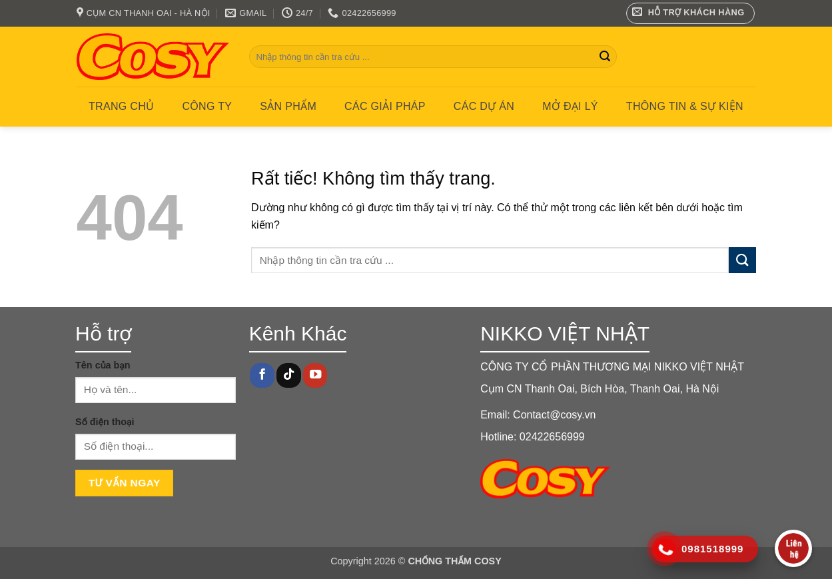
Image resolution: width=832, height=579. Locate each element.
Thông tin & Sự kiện (684, 106)
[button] (690, 13)
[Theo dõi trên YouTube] (315, 375)
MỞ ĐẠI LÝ (570, 106)
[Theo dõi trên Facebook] (262, 375)
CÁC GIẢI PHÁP (385, 106)
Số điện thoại (104, 421)
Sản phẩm (288, 106)
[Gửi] (605, 56)
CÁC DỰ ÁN (484, 106)
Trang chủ (121, 106)
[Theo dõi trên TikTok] (288, 375)
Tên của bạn (103, 365)
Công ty (207, 106)
